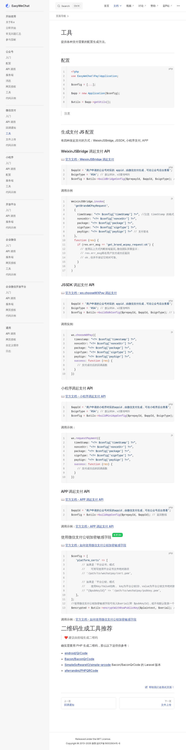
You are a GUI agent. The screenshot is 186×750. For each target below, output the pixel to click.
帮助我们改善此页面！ (159, 687)
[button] (25, 16)
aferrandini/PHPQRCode (81, 670)
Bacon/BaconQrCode (79, 659)
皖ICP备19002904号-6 (108, 743)
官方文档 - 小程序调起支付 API (85, 396)
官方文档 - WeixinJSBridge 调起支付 (89, 159)
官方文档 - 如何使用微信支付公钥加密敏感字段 (95, 545)
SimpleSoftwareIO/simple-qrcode (88, 665)
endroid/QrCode (76, 653)
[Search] (69, 5)
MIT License (103, 739)
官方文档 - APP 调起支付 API (84, 499)
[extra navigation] (178, 6)
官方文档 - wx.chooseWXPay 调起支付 (91, 293)
